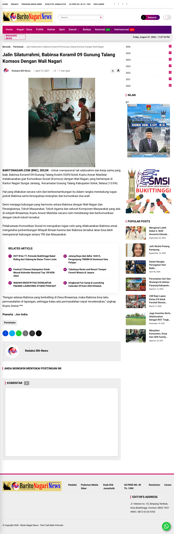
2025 (148, 53)
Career (167, 484)
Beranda (7, 47)
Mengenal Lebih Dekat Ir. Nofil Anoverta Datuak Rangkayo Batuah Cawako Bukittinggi (159, 231)
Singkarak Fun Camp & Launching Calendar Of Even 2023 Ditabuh (86, 284)
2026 (148, 47)
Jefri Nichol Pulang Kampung (159, 248)
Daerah (73, 29)
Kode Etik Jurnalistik (55, 4)
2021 (148, 79)
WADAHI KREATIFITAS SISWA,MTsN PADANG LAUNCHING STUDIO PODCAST (34, 284)
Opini (62, 29)
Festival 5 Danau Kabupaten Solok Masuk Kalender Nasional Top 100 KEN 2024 (34, 272)
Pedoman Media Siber (32, 4)
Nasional (102, 29)
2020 (148, 86)
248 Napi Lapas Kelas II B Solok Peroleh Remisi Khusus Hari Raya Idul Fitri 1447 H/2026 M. (158, 299)
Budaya (87, 29)
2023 (148, 66)
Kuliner (51, 29)
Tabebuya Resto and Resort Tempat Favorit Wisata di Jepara (87, 271)
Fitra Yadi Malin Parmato (51, 525)
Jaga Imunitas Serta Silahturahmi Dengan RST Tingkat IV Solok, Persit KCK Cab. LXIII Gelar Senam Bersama (160, 317)
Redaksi (14, 4)
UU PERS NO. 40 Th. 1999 (79, 4)
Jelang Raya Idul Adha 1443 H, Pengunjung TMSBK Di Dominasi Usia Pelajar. (88, 259)
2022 (148, 73)
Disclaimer (99, 4)
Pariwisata (18, 47)
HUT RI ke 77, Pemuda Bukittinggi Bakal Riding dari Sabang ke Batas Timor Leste (35, 258)
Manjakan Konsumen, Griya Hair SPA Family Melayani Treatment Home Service (160, 334)
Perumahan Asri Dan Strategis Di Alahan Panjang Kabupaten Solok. (160, 282)
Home (5, 4)
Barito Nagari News (29, 525)
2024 (148, 60)
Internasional (124, 29)
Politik (39, 29)
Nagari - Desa (24, 29)
